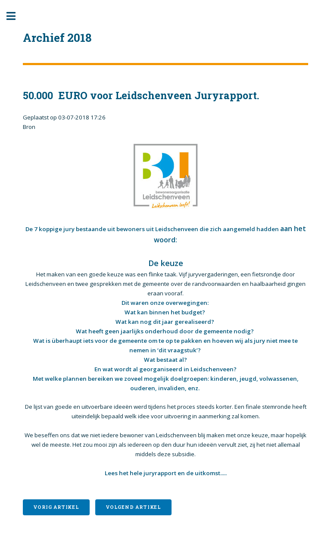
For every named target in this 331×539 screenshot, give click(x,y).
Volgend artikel (133, 507)
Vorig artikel (56, 507)
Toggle (15, 16)
